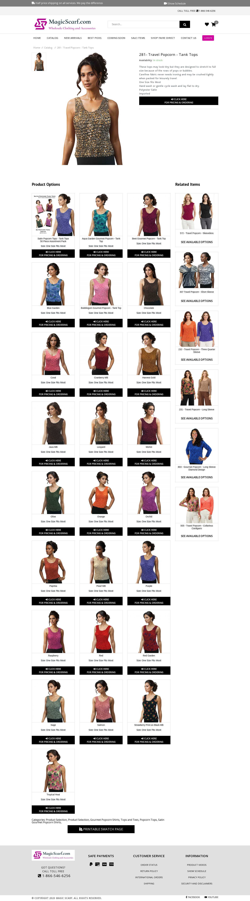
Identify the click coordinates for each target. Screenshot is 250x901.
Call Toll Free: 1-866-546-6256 (196, 10)
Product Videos (196, 864)
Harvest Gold (148, 377)
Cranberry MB (101, 377)
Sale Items (138, 37)
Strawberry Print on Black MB (149, 725)
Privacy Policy (197, 877)
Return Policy (149, 871)
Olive (53, 516)
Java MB (53, 447)
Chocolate (149, 308)
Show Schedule (196, 871)
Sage (53, 725)
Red (101, 655)
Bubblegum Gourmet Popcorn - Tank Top (101, 308)
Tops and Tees (130, 820)
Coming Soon (116, 37)
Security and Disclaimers (196, 883)
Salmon (101, 725)
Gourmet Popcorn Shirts (104, 820)
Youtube (211, 897)
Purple (149, 586)
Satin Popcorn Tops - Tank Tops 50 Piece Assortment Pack (53, 240)
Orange (101, 516)
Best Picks (94, 37)
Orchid (149, 516)
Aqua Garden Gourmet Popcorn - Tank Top (101, 240)
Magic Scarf (64, 898)
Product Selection (56, 820)
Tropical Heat (53, 794)
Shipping (149, 883)
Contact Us (188, 37)
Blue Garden (53, 308)
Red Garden (149, 655)
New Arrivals (73, 37)
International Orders (149, 877)
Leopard (101, 447)
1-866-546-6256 (54, 875)
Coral (53, 377)
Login (208, 37)
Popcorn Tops (148, 820)
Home (37, 37)
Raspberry (53, 655)
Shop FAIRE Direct (163, 37)
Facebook (193, 897)
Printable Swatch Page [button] (101, 829)
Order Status (149, 864)
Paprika (53, 586)
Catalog (52, 37)
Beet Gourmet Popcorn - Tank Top (149, 238)
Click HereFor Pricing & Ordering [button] (178, 101)
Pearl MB (101, 586)
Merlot (149, 447)
